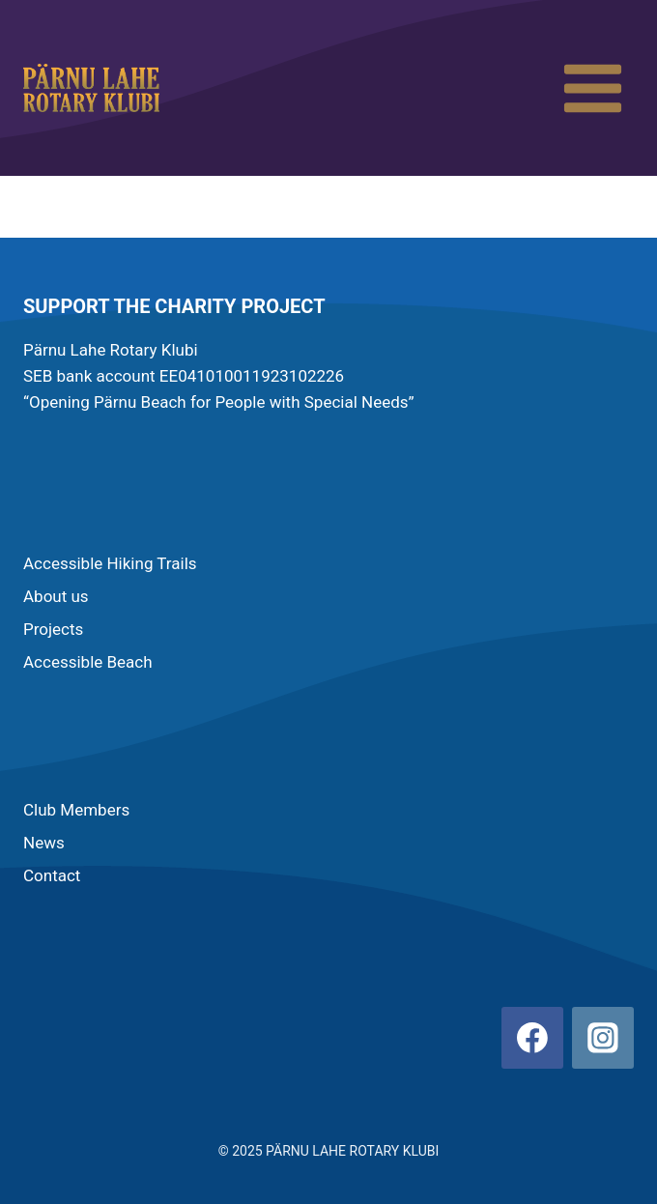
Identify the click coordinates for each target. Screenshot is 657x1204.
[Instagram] (603, 1038)
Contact (51, 875)
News (44, 842)
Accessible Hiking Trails (110, 563)
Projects (53, 629)
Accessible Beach (88, 662)
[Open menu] (592, 88)
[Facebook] (532, 1038)
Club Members (76, 809)
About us (56, 596)
